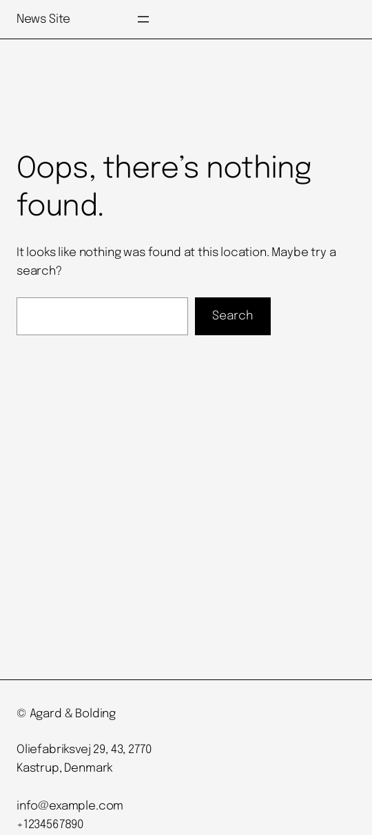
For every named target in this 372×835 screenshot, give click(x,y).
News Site (43, 19)
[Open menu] (143, 19)
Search (233, 316)
